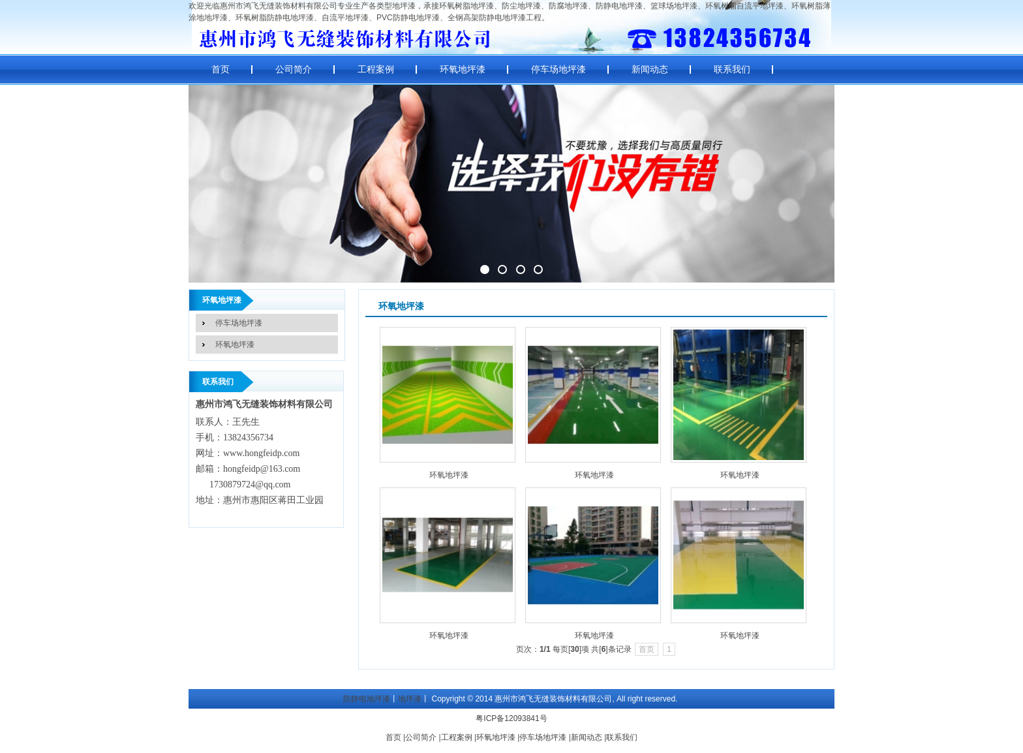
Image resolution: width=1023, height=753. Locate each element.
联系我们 (732, 69)
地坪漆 (409, 698)
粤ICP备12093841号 (511, 718)
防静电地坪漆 (366, 698)
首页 (220, 69)
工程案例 (376, 69)
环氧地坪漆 (462, 69)
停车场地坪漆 (558, 69)
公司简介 (293, 69)
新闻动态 (650, 69)
